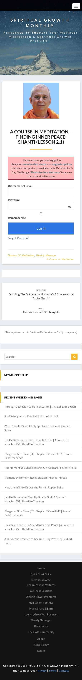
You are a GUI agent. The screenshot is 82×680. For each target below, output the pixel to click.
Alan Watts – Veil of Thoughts (41, 310)
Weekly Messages (41, 620)
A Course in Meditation (60, 259)
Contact (64, 670)
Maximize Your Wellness (41, 585)
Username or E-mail (20, 186)
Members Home (41, 580)
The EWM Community (41, 632)
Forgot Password (18, 238)
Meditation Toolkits (41, 602)
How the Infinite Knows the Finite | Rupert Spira (33, 487)
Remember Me (41, 216)
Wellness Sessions (41, 591)
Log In (41, 650)
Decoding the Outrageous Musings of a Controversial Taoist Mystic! (41, 294)
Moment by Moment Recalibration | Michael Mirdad (35, 477)
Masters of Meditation (21, 255)
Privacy (42, 670)
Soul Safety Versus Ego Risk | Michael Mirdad (31, 416)
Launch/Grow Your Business (41, 614)
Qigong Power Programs (41, 596)
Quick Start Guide (41, 574)
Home (41, 568)
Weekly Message (46, 255)
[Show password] (69, 206)
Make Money (41, 644)
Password (13, 200)
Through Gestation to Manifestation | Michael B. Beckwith (40, 406)
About (41, 638)
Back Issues (41, 626)
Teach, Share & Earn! (41, 608)
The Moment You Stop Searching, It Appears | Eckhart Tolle (40, 467)
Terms (53, 670)
